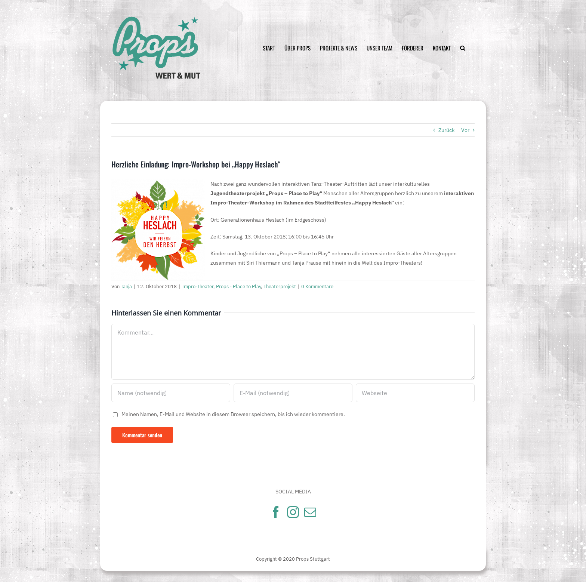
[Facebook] (276, 512)
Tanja (126, 286)
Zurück (446, 130)
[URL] (415, 393)
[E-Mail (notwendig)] (293, 393)
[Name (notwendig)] (170, 393)
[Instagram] (293, 512)
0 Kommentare (317, 286)
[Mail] (310, 512)
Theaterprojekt (279, 286)
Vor (465, 130)
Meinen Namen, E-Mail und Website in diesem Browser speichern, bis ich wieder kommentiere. (233, 414)
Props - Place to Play (238, 286)
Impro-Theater (197, 286)
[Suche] (462, 48)
